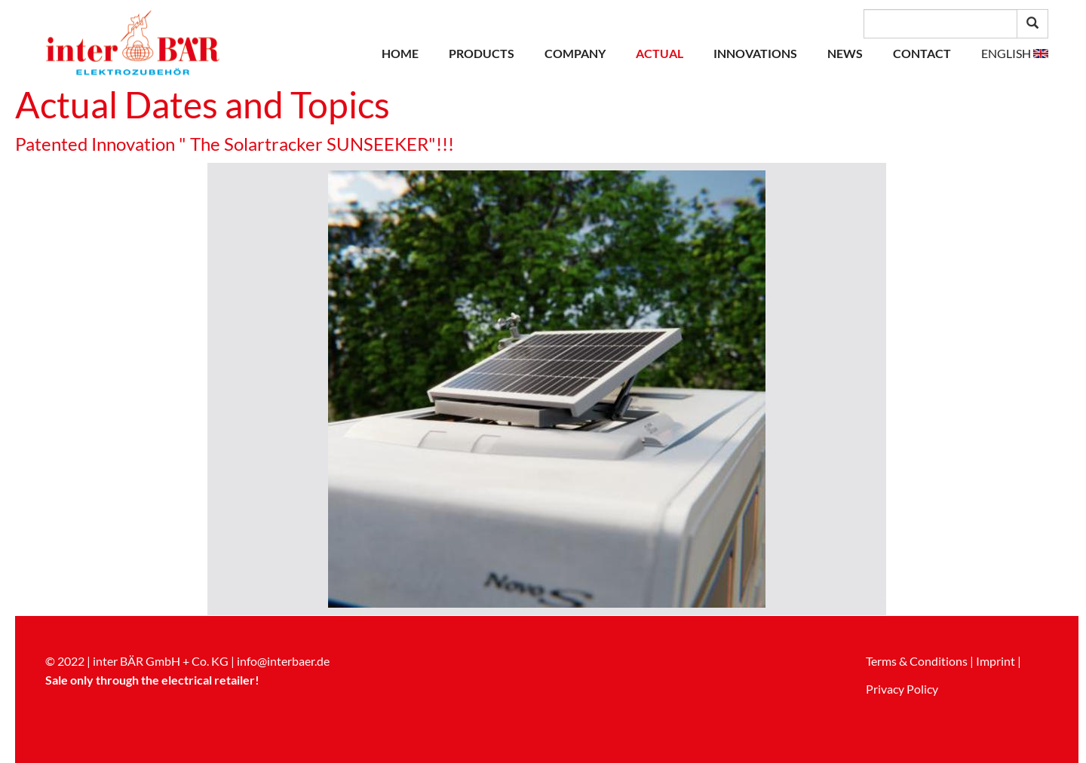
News (845, 53)
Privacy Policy (902, 689)
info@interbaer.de (283, 661)
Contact (922, 53)
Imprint (995, 661)
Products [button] (481, 53)
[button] (1014, 53)
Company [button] (575, 53)
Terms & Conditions (917, 661)
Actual (659, 53)
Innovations (755, 53)
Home (400, 53)
